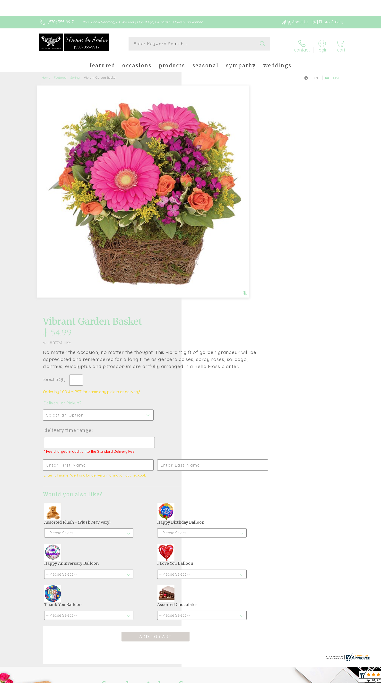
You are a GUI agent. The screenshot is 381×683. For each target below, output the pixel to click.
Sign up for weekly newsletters (251, 527)
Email (332, 74)
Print (312, 74)
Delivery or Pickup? (210, 182)
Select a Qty (202, 158)
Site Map (330, 678)
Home (46, 74)
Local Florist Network (300, 678)
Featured (60, 74)
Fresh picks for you (148, 530)
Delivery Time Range (215, 209)
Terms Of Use (237, 678)
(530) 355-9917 (61, 21)
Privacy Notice (265, 678)
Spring (75, 74)
